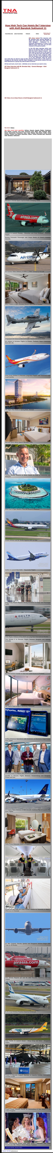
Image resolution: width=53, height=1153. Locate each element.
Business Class (29, 131)
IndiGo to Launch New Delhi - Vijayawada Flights (27, 556)
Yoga (28, 133)
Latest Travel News (18, 33)
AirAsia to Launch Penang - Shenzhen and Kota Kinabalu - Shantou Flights (27, 219)
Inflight (9, 131)
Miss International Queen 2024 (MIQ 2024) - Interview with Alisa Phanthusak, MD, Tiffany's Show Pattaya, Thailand (27, 1129)
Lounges (14, 131)
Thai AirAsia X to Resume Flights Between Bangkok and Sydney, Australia (27, 640)
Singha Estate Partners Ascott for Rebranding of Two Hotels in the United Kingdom (27, 1094)
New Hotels (39, 133)
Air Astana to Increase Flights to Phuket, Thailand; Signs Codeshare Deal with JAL (27, 342)
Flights (42, 130)
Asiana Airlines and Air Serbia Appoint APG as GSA (27, 526)
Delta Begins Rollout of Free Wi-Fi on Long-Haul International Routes (27, 622)
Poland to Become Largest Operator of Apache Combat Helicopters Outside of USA (27, 1060)
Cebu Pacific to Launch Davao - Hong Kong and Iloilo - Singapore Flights (27, 1028)
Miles (49, 131)
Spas (25, 133)
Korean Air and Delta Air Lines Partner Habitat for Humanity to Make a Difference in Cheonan (27, 895)
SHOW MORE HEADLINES (14, 1147)
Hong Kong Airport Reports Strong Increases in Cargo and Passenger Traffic (27, 588)
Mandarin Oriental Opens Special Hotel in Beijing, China (27, 185)
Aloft (6, 135)
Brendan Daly (41, 134)
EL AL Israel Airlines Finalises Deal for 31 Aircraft (27, 997)
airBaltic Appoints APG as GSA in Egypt (27, 861)
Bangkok (10, 135)
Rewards (44, 131)
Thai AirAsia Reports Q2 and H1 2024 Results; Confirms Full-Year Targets (27, 963)
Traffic (45, 133)
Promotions (19, 133)
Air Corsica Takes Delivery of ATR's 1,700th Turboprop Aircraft (27, 256)
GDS (40, 131)
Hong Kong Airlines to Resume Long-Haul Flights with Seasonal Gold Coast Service (27, 361)
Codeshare (48, 130)
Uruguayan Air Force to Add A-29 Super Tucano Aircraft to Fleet (27, 322)
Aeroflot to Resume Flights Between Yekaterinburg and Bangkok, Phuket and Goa (27, 776)
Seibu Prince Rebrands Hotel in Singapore (27, 829)
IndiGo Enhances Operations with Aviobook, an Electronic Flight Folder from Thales (27, 724)
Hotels (6, 133)
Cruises (12, 134)
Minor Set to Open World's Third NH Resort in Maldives (27, 494)
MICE (36, 131)
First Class (21, 131)
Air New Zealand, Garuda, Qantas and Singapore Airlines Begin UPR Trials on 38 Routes (27, 929)
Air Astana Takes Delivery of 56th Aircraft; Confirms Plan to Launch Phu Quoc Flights (27, 795)
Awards (37, 130)
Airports (32, 130)
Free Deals (18, 134)
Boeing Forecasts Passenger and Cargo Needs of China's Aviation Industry (27, 238)
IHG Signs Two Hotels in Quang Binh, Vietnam (27, 394)
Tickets (35, 134)
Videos (37, 33)
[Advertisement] (35, 11)
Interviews (24, 134)
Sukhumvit (16, 135)
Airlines (27, 130)
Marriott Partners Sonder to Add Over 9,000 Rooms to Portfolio (27, 658)
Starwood (48, 134)
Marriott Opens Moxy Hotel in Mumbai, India (27, 427)
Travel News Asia (9, 33)
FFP (6, 131)
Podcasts (28, 33)
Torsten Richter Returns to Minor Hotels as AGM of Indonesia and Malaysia (27, 460)
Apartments (12, 133)
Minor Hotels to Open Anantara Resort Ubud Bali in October (27, 289)
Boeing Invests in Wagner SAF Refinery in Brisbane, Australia (27, 758)
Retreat (33, 133)
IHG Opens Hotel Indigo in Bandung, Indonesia (27, 691)
